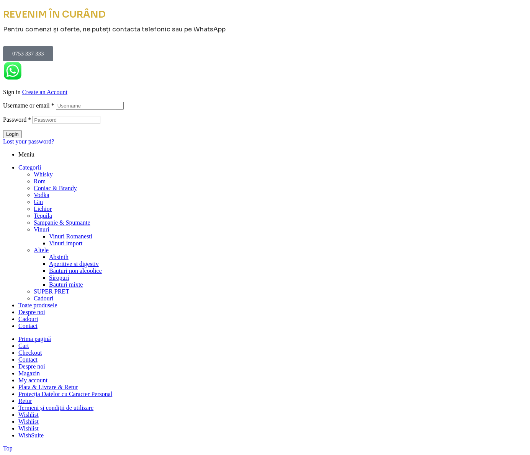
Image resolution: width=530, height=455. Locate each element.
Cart (23, 345)
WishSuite (31, 435)
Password (17, 119)
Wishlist (28, 414)
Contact (28, 326)
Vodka (41, 195)
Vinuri (41, 229)
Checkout (30, 352)
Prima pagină (34, 339)
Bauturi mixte (66, 284)
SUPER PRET (51, 291)
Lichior (43, 208)
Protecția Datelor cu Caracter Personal (65, 394)
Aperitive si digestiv (74, 264)
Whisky (43, 174)
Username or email (28, 105)
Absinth (59, 257)
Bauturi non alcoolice (75, 270)
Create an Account (44, 92)
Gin (38, 202)
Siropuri (59, 277)
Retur (25, 401)
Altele (41, 250)
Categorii (29, 167)
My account (32, 380)
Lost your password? (28, 141)
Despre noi (31, 312)
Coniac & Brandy (55, 188)
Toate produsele (37, 305)
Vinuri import (65, 243)
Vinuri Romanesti (70, 236)
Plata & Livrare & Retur (48, 387)
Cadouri (44, 298)
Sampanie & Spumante (62, 222)
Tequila (43, 215)
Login (12, 134)
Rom (40, 181)
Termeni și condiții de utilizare (55, 407)
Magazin (29, 373)
